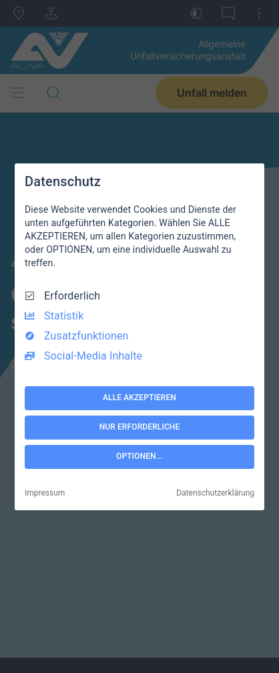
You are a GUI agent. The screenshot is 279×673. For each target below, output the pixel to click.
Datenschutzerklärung (215, 493)
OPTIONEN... (139, 456)
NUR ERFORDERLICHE (139, 427)
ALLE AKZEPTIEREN (139, 397)
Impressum (45, 493)
